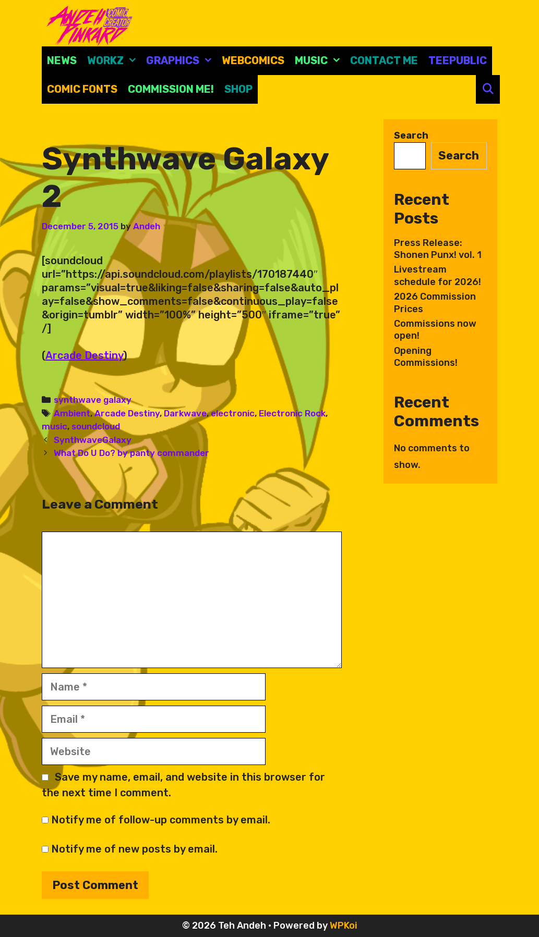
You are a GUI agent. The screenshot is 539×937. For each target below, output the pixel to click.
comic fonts (82, 89)
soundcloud (95, 426)
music (54, 426)
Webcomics (253, 60)
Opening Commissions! (426, 356)
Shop (238, 89)
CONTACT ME (384, 60)
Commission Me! (171, 89)
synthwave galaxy (92, 399)
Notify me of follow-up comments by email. (160, 819)
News (62, 60)
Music (320, 60)
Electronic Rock (292, 413)
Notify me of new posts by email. (134, 849)
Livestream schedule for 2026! (437, 275)
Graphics (181, 60)
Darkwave (185, 413)
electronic (233, 413)
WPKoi (343, 925)
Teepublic (457, 60)
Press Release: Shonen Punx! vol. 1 (438, 249)
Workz (114, 60)
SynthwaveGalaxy (92, 440)
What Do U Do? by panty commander (131, 453)
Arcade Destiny (84, 355)
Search (411, 135)
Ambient (72, 413)
